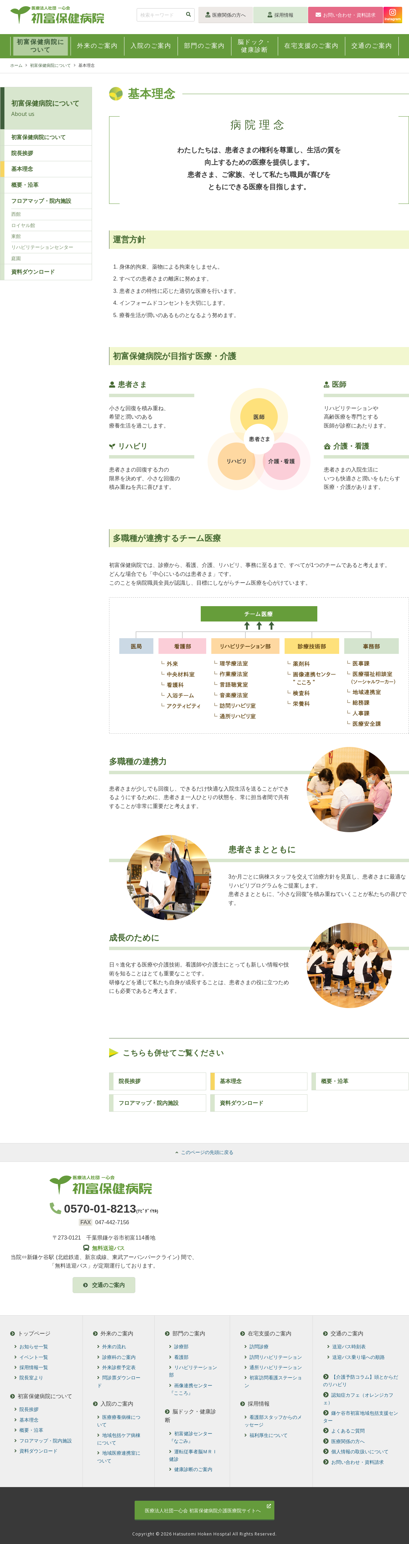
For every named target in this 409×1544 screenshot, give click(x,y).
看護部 (179, 1357)
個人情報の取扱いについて (356, 1451)
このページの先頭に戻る (205, 1152)
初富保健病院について (50, 65)
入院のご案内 (114, 1404)
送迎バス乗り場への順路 (356, 1357)
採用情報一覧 (31, 1367)
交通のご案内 (104, 1285)
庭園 (16, 258)
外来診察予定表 (117, 1367)
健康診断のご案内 (191, 1469)
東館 (16, 236)
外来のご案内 (114, 1333)
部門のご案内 (185, 1333)
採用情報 (280, 15)
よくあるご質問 (344, 1431)
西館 (16, 214)
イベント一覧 (31, 1357)
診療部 (179, 1346)
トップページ (30, 1333)
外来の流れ (112, 1346)
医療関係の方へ (226, 15)
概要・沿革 (25, 185)
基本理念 (231, 1081)
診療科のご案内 (117, 1357)
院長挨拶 (22, 153)
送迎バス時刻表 (346, 1346)
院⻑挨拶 (129, 1081)
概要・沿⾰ (334, 1081)
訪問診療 (257, 1346)
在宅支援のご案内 (266, 1333)
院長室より (28, 1378)
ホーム (16, 65)
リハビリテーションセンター (42, 247)
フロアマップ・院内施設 (149, 1103)
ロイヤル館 (23, 225)
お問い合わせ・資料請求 (346, 15)
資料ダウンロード (241, 1103)
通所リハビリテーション (273, 1367)
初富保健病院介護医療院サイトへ (208, 1508)
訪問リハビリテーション (273, 1357)
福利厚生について (266, 1435)
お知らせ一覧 (31, 1346)
